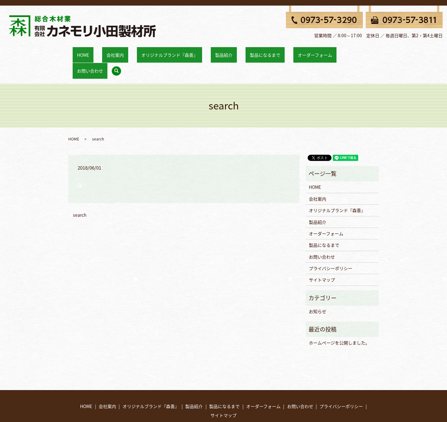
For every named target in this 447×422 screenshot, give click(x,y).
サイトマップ (322, 258)
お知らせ (317, 289)
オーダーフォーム (290, 51)
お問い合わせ (329, 51)
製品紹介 (216, 51)
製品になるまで (249, 51)
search (351, 52)
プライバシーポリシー (330, 246)
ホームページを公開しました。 (339, 321)
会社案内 (125, 51)
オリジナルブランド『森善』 (170, 51)
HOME (102, 51)
